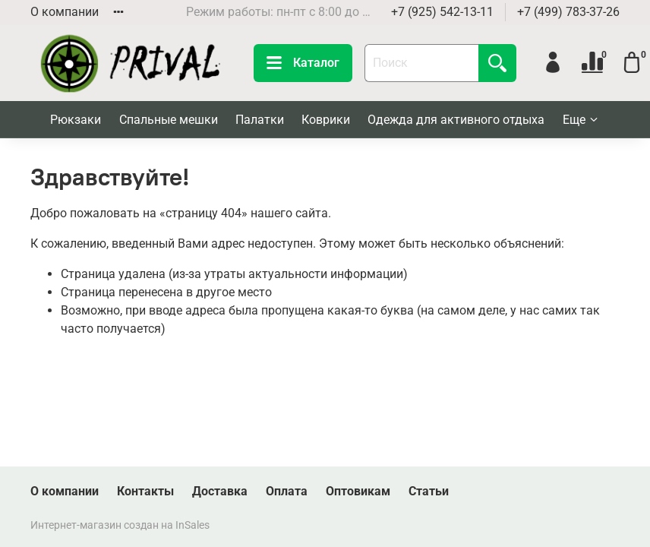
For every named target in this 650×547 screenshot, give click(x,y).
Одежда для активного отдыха (456, 119)
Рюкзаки (75, 119)
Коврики (325, 119)
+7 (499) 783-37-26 (568, 12)
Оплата (287, 491)
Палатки (259, 119)
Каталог (303, 63)
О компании (64, 12)
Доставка (220, 491)
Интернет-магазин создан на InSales (120, 525)
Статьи (429, 491)
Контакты (145, 491)
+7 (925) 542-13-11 (442, 12)
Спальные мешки (168, 119)
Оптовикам (358, 491)
